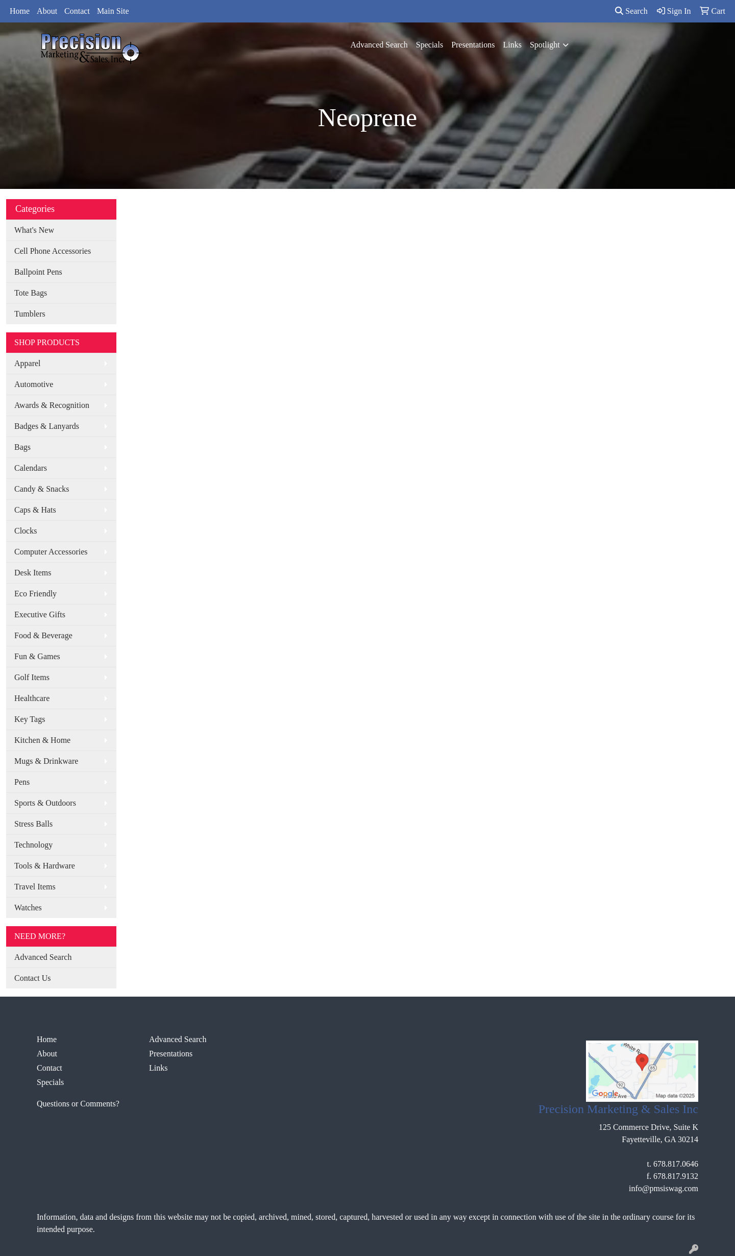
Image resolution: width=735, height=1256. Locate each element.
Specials (429, 44)
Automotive (33, 384)
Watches (28, 907)
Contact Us (32, 978)
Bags (22, 447)
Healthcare (32, 698)
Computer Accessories (51, 551)
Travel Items (35, 886)
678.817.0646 (675, 1164)
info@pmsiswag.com (663, 1188)
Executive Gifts (39, 614)
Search (631, 11)
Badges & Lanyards (46, 426)
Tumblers (29, 313)
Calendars (30, 468)
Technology (33, 844)
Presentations (473, 44)
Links (512, 44)
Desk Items (32, 572)
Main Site (113, 11)
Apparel (27, 363)
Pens (22, 782)
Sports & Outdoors (45, 803)
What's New (34, 230)
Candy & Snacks (41, 489)
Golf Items (32, 677)
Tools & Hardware (44, 865)
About (47, 11)
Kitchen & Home (42, 740)
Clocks (25, 530)
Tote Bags (30, 292)
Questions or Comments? (78, 1103)
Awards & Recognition (51, 405)
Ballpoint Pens (38, 272)
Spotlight (545, 44)
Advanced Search (378, 44)
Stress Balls (33, 823)
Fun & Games (37, 656)
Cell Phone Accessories (52, 251)
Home (20, 11)
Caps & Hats (35, 509)
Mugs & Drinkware (46, 761)
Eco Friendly (35, 593)
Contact (77, 11)
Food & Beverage (43, 635)
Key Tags (29, 719)
